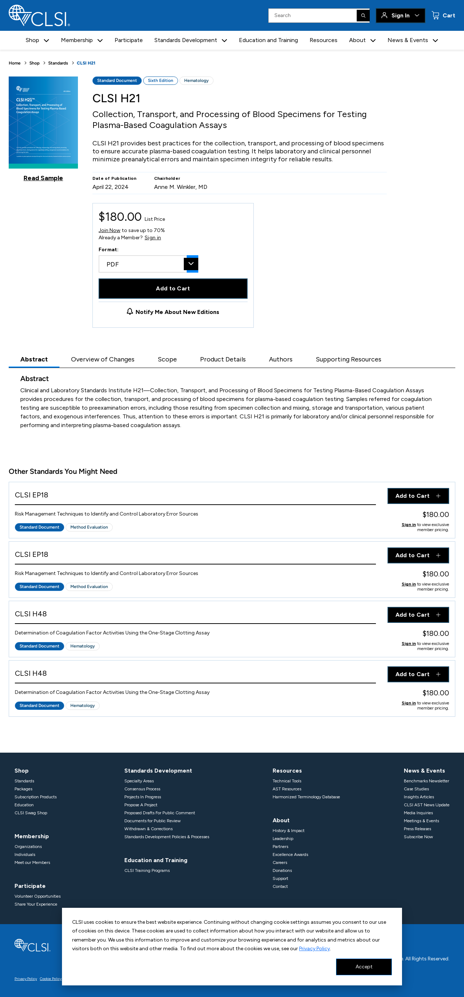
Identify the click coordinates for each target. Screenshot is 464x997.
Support (280, 878)
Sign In (400, 15)
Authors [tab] (281, 359)
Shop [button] (32, 40)
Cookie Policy (51, 978)
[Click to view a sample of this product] (43, 129)
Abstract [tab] (34, 359)
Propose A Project (140, 804)
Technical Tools (287, 780)
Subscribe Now (418, 836)
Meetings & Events (421, 820)
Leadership (283, 838)
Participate (129, 40)
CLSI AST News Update (427, 804)
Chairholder (167, 178)
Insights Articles (419, 796)
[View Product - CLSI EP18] (195, 496)
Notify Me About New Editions (177, 312)
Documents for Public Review (152, 820)
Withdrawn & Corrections (148, 828)
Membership (31, 836)
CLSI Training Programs (147, 870)
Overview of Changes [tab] (102, 359)
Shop (34, 63)
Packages (23, 788)
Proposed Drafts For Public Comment (159, 812)
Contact (280, 886)
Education (24, 804)
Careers (280, 862)
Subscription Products (35, 796)
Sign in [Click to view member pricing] (409, 524)
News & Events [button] (408, 40)
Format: (109, 250)
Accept (364, 967)
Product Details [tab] (223, 359)
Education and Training (268, 40)
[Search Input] (319, 15)
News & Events (424, 770)
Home (15, 63)
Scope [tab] (167, 359)
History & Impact (288, 830)
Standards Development (158, 770)
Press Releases (417, 828)
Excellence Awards (290, 854)
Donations (282, 870)
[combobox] (148, 264)
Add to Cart (173, 288)
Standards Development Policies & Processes (166, 836)
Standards (58, 63)
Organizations (28, 846)
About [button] (357, 40)
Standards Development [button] (185, 40)
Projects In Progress (142, 796)
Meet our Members (32, 862)
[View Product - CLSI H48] (195, 615)
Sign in (153, 238)
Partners (280, 846)
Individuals (24, 854)
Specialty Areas (139, 780)
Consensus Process (142, 788)
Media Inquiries (418, 812)
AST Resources (287, 788)
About (281, 820)
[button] (46, 40)
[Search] (363, 15)
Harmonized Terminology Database (306, 796)
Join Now (109, 230)
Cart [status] (448, 15)
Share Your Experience (35, 904)
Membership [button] (77, 40)
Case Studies (416, 788)
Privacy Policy (314, 949)
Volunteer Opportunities (37, 896)
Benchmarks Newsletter (426, 780)
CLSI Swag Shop (30, 812)
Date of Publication (114, 178)
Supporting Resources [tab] (348, 359)
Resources (323, 40)
